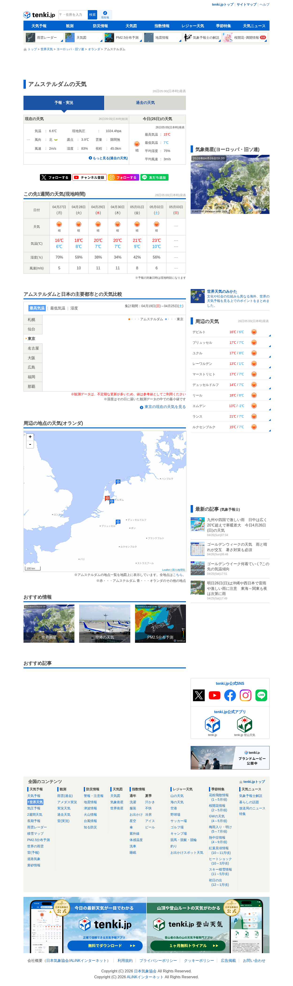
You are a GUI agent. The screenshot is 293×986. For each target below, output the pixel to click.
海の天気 (177, 802)
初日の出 (222, 882)
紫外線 (134, 833)
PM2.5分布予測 (38, 840)
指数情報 (162, 26)
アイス (150, 821)
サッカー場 (178, 821)
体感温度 (136, 840)
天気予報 (38, 26)
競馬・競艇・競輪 (183, 840)
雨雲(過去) (65, 796)
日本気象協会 (57, 961)
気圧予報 (33, 808)
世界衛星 (116, 808)
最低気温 (57, 308)
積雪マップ (35, 833)
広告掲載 (228, 961)
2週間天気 (34, 814)
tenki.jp (39, 16)
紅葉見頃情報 (222, 850)
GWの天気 (222, 818)
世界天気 (36, 802)
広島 (31, 367)
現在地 (105, 17)
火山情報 (90, 814)
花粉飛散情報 (222, 797)
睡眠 (133, 852)
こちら (178, 575)
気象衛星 (116, 802)
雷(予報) (33, 852)
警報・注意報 (94, 796)
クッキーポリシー (199, 961)
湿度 (74, 308)
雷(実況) (63, 821)
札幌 (31, 320)
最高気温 (37, 308)
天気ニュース (254, 26)
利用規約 (125, 961)
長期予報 (33, 821)
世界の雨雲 (35, 846)
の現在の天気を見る (165, 407)
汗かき (150, 802)
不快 (148, 808)
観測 (69, 26)
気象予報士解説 (250, 796)
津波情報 (90, 808)
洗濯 (133, 802)
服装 (133, 808)
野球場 (175, 814)
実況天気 (63, 808)
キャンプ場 (178, 833)
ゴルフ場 (177, 827)
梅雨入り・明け (222, 829)
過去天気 (63, 814)
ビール (150, 827)
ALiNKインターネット (88, 961)
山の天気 (177, 796)
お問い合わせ (254, 961)
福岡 (31, 377)
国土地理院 (178, 569)
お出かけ (136, 814)
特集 (242, 814)
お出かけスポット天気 (186, 852)
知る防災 (90, 827)
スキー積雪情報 (222, 872)
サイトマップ (246, 4)
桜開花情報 (222, 808)
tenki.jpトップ (222, 4)
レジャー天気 (192, 26)
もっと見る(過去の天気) (110, 158)
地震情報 (90, 802)
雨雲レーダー (37, 827)
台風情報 (90, 821)
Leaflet (166, 569)
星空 (133, 821)
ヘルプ (265, 4)
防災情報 (100, 26)
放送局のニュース (252, 808)
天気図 (131, 26)
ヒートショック (222, 861)
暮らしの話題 (249, 802)
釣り (173, 846)
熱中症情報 (222, 840)
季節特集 (223, 26)
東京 (31, 339)
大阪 (31, 358)
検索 (92, 14)
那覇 (31, 386)
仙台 (31, 329)
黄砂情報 (33, 865)
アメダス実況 (67, 802)
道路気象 (33, 859)
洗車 (133, 846)
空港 (173, 808)
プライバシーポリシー (158, 961)
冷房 (148, 814)
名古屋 (33, 348)
